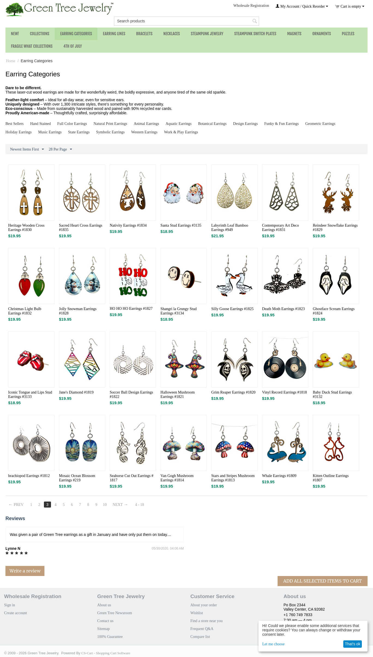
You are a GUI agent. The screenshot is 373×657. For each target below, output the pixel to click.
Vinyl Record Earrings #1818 (284, 392)
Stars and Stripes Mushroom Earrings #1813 (233, 478)
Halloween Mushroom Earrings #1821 (178, 394)
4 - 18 (139, 505)
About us (104, 605)
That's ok (352, 644)
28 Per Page (60, 149)
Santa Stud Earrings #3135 (181, 225)
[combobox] (186, 21)
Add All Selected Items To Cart (322, 581)
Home (10, 61)
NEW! (15, 33)
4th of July (73, 46)
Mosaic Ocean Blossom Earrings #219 (77, 478)
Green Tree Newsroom (114, 613)
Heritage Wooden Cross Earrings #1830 (26, 227)
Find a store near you (206, 621)
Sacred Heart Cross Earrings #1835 (80, 227)
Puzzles (348, 33)
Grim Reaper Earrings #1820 (233, 392)
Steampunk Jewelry (207, 33)
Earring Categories (76, 33)
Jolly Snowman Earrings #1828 (78, 311)
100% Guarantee (110, 637)
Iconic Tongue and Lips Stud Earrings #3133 (30, 394)
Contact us (105, 621)
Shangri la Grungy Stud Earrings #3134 (179, 311)
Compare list (200, 637)
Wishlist (196, 613)
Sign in (9, 605)
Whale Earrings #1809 (279, 476)
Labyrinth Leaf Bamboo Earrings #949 (229, 227)
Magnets (294, 33)
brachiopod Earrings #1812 (29, 476)
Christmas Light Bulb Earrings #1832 (24, 311)
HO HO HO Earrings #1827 (131, 309)
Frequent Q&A (201, 629)
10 (105, 505)
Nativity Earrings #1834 (128, 225)
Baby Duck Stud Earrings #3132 (332, 394)
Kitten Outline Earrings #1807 (330, 478)
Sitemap (103, 629)
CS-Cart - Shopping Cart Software (105, 653)
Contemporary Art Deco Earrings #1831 (280, 227)
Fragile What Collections (32, 46)
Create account (15, 613)
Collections (39, 33)
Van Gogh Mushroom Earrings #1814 (177, 478)
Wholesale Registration (251, 6)
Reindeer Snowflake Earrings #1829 (335, 227)
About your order (203, 605)
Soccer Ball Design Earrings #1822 (131, 394)
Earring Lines (114, 33)
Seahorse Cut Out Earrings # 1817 (131, 478)
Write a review (25, 571)
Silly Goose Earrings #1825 (232, 309)
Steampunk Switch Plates (255, 33)
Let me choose (273, 644)
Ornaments (321, 33)
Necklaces (171, 33)
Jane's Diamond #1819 (76, 392)
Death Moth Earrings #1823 (283, 309)
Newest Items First (27, 149)
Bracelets (144, 33)
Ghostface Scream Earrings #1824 (333, 311)
